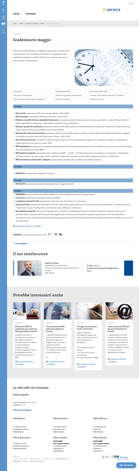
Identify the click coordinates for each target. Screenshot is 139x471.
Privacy (25, 461)
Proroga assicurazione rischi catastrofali (87, 327)
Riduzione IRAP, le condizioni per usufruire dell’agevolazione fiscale (26, 328)
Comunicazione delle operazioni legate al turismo (55, 328)
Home (15, 23)
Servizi (16, 14)
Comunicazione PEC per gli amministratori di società (118, 328)
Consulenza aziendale (31, 23)
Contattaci (31, 14)
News (42, 23)
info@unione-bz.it (62, 459)
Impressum (17, 461)
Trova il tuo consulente (22, 410)
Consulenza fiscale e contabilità (27, 226)
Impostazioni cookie (37, 461)
